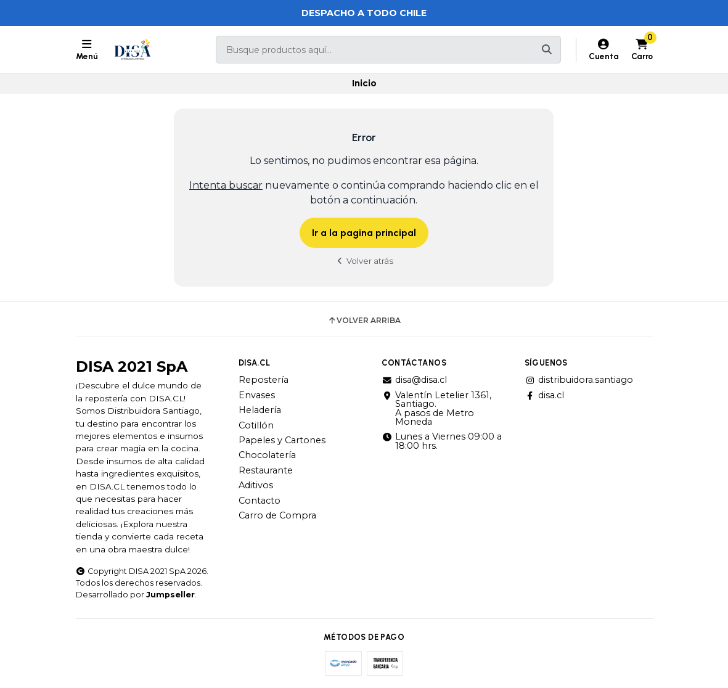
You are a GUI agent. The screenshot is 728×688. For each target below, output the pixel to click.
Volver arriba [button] (364, 320)
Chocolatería (267, 455)
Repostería (263, 379)
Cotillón (256, 425)
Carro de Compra (277, 515)
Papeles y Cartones (282, 440)
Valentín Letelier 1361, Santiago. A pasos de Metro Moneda (436, 409)
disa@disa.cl (414, 379)
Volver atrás (364, 261)
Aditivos (256, 485)
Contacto (259, 500)
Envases (257, 395)
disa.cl (544, 395)
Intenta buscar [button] (226, 185)
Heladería (260, 410)
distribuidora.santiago (579, 379)
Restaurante (266, 470)
